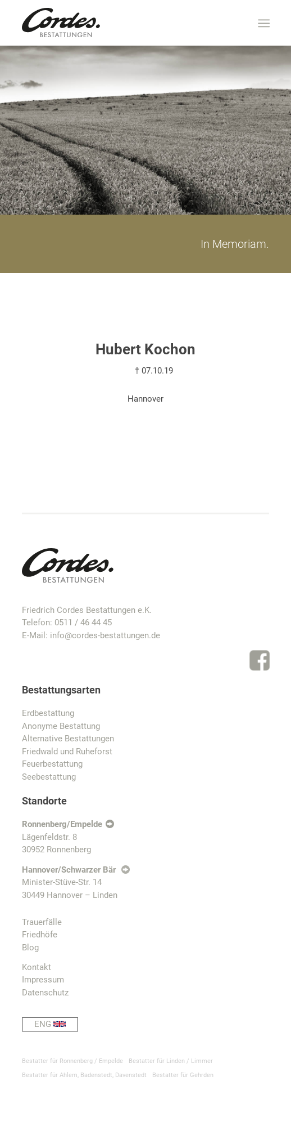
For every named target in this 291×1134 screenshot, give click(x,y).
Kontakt (36, 967)
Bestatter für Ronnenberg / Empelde (72, 1061)
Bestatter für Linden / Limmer (171, 1061)
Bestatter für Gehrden (182, 1075)
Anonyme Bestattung (61, 726)
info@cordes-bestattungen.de (105, 635)
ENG (56, 1024)
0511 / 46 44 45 (83, 622)
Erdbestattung (48, 713)
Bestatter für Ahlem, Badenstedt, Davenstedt (84, 1075)
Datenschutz (45, 993)
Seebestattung (49, 777)
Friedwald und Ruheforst (67, 751)
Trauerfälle (42, 922)
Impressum (43, 980)
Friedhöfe (39, 935)
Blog (30, 947)
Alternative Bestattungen (68, 738)
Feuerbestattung (52, 764)
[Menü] (262, 23)
